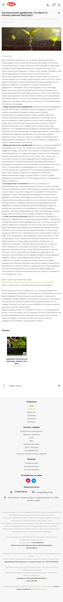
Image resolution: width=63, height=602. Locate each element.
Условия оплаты (31, 463)
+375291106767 (20, 492)
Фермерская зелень (31, 444)
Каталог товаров (32, 427)
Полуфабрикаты (31, 450)
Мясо (31, 441)
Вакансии (32, 412)
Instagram (28, 480)
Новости (31, 409)
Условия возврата (31, 469)
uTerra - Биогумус (31, 447)
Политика (31, 418)
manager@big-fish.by (44, 492)
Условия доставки (31, 466)
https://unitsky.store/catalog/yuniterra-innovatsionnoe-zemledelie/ (28, 282)
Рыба (31, 437)
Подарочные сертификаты (31, 431)
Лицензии (31, 415)
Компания (32, 401)
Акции (31, 406)
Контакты (31, 422)
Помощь (31, 459)
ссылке (44, 589)
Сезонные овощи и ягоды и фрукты (31, 453)
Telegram (33, 480)
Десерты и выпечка (31, 434)
